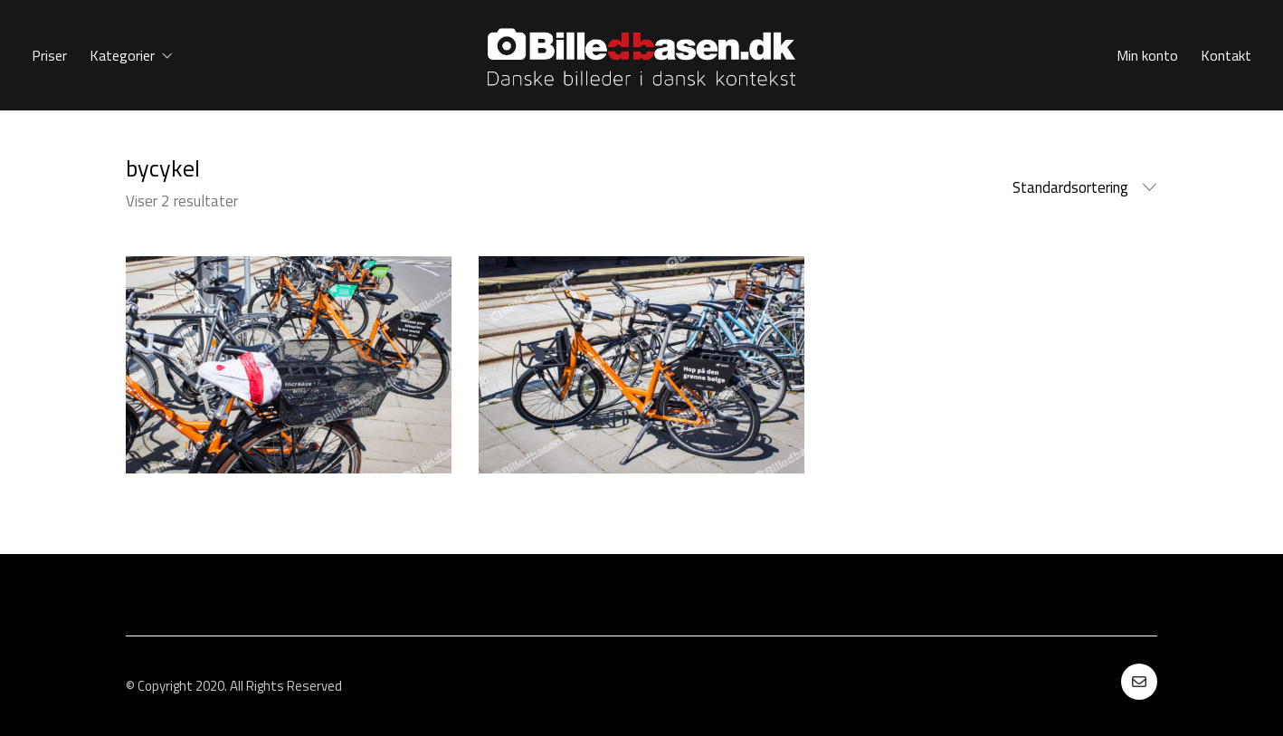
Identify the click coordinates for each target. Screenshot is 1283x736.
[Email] (1139, 682)
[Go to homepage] (641, 55)
